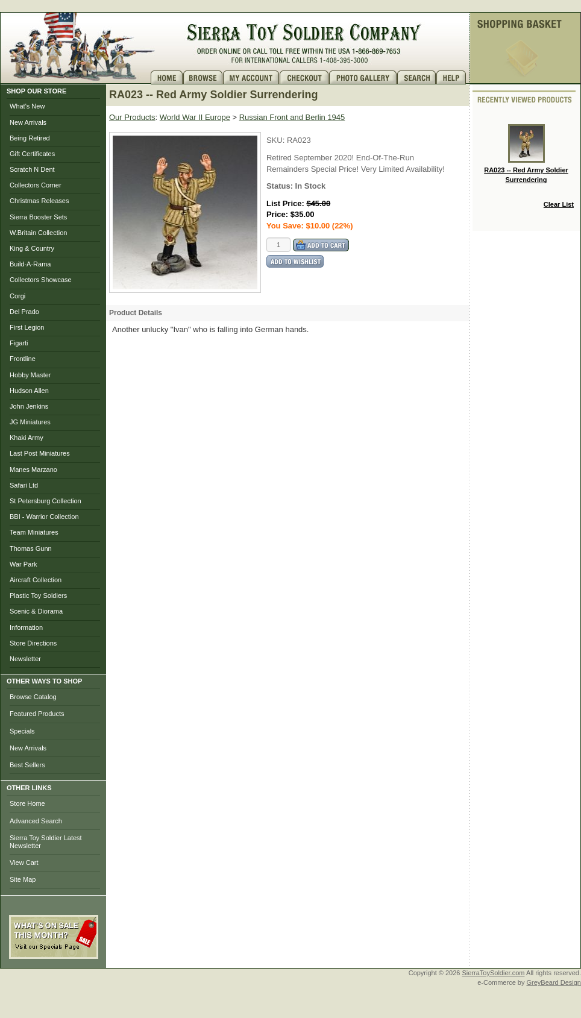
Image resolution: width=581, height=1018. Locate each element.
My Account (251, 77)
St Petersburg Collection (45, 500)
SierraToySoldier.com (493, 972)
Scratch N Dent (32, 169)
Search (416, 77)
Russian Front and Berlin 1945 (292, 117)
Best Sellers (27, 764)
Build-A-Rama (30, 264)
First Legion (27, 327)
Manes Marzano (33, 469)
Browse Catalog (33, 696)
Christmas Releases (39, 200)
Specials (22, 731)
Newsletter (25, 658)
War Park (23, 564)
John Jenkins (29, 406)
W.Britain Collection (38, 232)
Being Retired (30, 138)
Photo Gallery (363, 77)
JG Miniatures (30, 422)
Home (167, 77)
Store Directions (33, 643)
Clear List (559, 204)
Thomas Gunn (31, 548)
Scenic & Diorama (36, 611)
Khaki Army (26, 437)
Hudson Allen (29, 390)
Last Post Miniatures (40, 453)
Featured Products (37, 713)
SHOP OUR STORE (36, 91)
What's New (27, 106)
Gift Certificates (32, 153)
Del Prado (24, 311)
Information (26, 627)
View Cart (24, 862)
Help (452, 77)
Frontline (23, 358)
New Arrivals (28, 122)
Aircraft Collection (35, 579)
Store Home (27, 803)
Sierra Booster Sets (38, 217)
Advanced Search (36, 821)
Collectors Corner (35, 185)
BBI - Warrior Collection (44, 516)
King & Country (32, 248)
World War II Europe (195, 117)
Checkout (304, 77)
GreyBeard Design (554, 982)
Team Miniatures (34, 532)
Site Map (23, 879)
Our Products (132, 117)
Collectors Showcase (41, 279)
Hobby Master (30, 375)
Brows (203, 77)
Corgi (17, 296)
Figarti (19, 343)
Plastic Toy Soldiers (38, 595)
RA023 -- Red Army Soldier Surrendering (526, 153)
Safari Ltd (24, 485)
